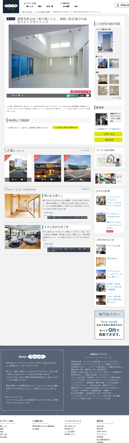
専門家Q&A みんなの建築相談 (43, 415)
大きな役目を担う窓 (56, 226)
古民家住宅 (117, 361)
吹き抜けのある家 (92, 377)
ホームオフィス (105, 364)
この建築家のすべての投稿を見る (108, 129)
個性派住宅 (102, 358)
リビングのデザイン (94, 369)
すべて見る (117, 98)
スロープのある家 (113, 246)
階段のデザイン (77, 377)
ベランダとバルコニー (79, 374)
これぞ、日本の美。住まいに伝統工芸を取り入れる (114, 290)
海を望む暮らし (77, 364)
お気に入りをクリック (79, 92)
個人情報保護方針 (103, 429)
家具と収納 (100, 372)
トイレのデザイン (77, 372)
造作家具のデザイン (78, 356)
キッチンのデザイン (111, 369)
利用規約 (100, 426)
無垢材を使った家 (93, 382)
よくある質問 (69, 421)
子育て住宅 (107, 382)
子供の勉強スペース (78, 353)
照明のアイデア (112, 353)
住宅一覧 (49, 6)
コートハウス (90, 385)
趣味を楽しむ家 (77, 358)
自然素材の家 (96, 379)
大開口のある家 (91, 364)
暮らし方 (29, 6)
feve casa (15, 12)
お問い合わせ (102, 420)
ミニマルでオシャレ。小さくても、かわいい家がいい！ (114, 268)
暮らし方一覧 (27, 12)
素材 (39, 6)
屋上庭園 (116, 385)
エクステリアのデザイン (110, 377)
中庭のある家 (76, 351)
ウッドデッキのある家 (91, 351)
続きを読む (49, 213)
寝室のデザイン (108, 374)
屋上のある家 (95, 374)
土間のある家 (115, 366)
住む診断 (3, 426)
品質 (1, 421)
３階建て (106, 379)
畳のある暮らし (53, 195)
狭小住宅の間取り (77, 382)
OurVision (100, 415)
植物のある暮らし (116, 356)
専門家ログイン (70, 423)
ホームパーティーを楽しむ (100, 361)
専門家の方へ (69, 418)
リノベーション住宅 (102, 387)
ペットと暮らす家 (104, 385)
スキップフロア (102, 366)
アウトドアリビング (96, 353)
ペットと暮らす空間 (42, 12)
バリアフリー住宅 (77, 369)
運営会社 (100, 418)
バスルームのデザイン (111, 351)
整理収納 (90, 372)
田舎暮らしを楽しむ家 (79, 361)
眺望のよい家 (90, 358)
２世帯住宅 (84, 379)
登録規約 (100, 431)
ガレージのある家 (77, 366)
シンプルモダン (77, 385)
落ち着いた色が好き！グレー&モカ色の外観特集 (114, 279)
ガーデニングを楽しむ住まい (82, 387)
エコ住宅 (74, 379)
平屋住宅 (90, 366)
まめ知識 (66, 6)
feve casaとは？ (70, 415)
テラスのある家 (112, 372)
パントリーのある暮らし (98, 356)
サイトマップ (102, 423)
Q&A (76, 6)
